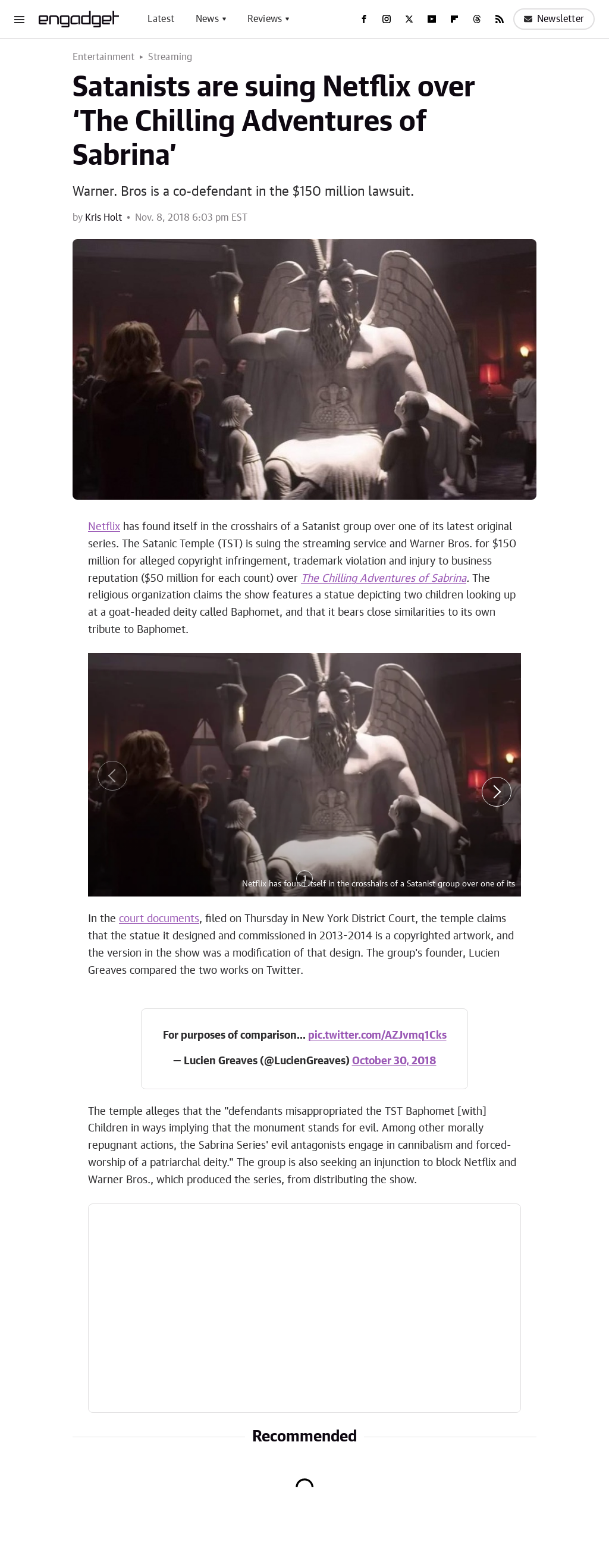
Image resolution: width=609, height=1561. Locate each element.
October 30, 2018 (394, 1061)
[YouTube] (432, 19)
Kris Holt (103, 217)
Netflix (104, 527)
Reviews (264, 19)
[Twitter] (409, 19)
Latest (160, 19)
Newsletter (554, 19)
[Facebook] (364, 19)
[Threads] (477, 19)
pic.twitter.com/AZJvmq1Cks (377, 1035)
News (207, 19)
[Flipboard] (454, 19)
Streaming (170, 57)
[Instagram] (386, 19)
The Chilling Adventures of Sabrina (383, 578)
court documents (159, 919)
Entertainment (104, 57)
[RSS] (499, 19)
